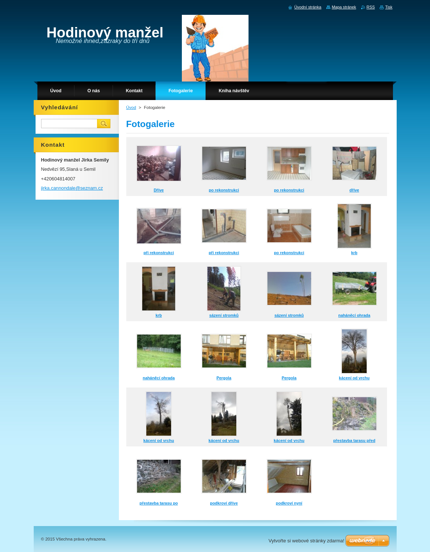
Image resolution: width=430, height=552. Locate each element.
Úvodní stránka (307, 7)
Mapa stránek (344, 7)
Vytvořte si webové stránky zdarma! (306, 540)
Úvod (131, 107)
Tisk (389, 7)
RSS (371, 7)
